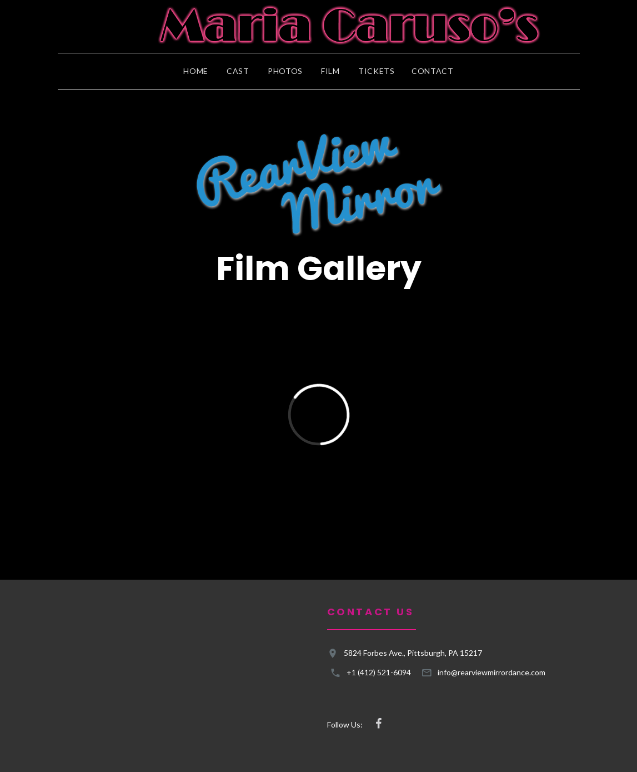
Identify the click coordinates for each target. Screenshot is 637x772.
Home (195, 71)
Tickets (376, 71)
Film (330, 71)
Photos (285, 71)
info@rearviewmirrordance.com (491, 672)
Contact (433, 71)
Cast (238, 71)
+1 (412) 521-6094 (379, 672)
